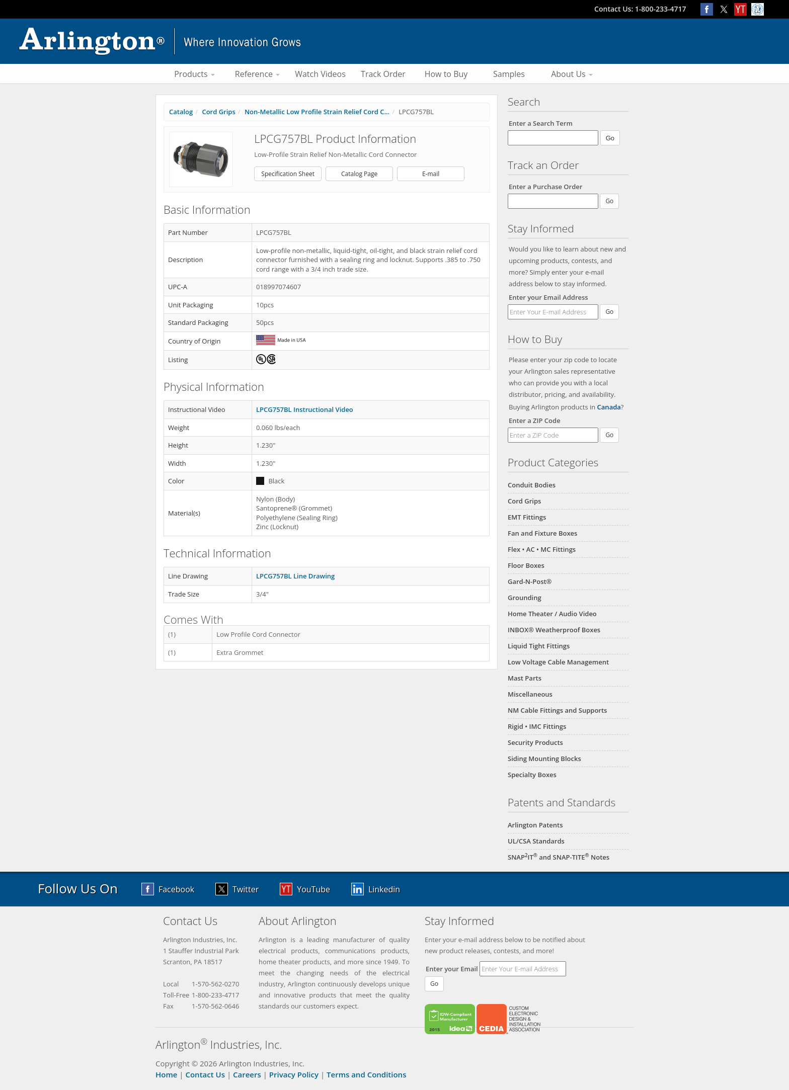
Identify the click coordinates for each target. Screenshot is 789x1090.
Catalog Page (359, 174)
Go (609, 311)
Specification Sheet (287, 174)
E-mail (430, 174)
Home (166, 1074)
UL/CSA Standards (536, 841)
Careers (247, 1074)
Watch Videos (320, 73)
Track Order (383, 73)
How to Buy (446, 73)
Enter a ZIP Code (535, 420)
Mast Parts (524, 678)
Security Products (535, 742)
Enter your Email (452, 968)
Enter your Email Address (548, 297)
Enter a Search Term (541, 123)
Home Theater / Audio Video (552, 613)
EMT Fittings (527, 517)
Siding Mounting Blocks (544, 758)
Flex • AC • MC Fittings (542, 549)
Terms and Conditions (366, 1074)
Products (194, 73)
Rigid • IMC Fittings (537, 726)
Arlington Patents (535, 824)
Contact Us (205, 1074)
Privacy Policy (294, 1074)
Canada (609, 406)
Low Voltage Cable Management (558, 661)
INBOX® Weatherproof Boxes (554, 629)
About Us (572, 73)
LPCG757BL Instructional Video (304, 409)
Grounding (524, 597)
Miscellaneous (530, 694)
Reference (257, 73)
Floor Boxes (526, 565)
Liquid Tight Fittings (539, 645)
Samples (509, 73)
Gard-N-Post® (529, 581)
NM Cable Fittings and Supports (557, 710)
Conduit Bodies (532, 484)
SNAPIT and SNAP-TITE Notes (558, 857)
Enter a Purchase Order (545, 186)
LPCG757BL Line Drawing (295, 575)
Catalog (181, 111)
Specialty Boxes (532, 774)
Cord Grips (524, 501)
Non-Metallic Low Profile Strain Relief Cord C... (317, 111)
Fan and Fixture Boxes (542, 533)
